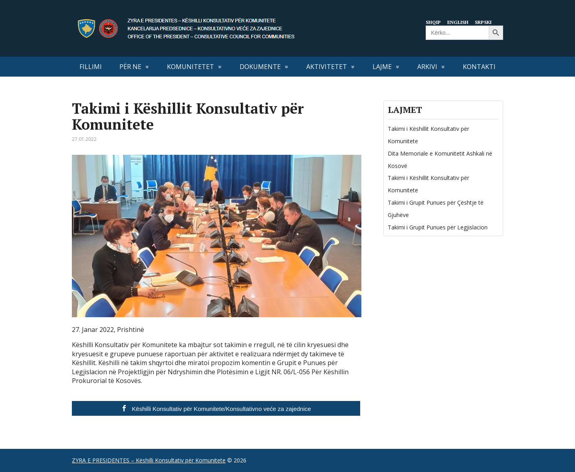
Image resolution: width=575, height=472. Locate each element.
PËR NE (130, 66)
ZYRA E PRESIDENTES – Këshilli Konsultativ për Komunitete (149, 460)
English (459, 22)
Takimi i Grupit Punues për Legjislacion (438, 227)
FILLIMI (90, 66)
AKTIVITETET (326, 66)
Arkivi (427, 66)
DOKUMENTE (260, 66)
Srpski (486, 22)
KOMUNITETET (190, 66)
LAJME (382, 66)
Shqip (434, 22)
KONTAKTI (479, 66)
